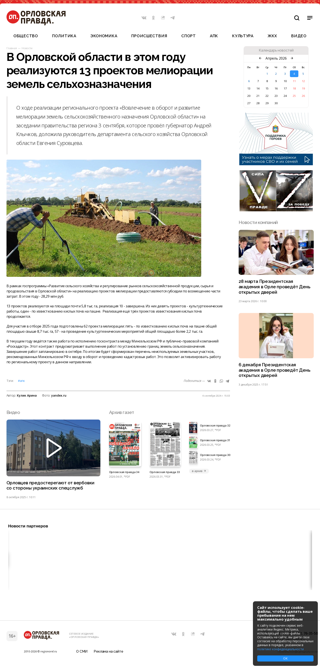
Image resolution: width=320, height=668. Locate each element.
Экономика (103, 36)
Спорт (188, 36)
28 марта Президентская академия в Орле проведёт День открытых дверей (275, 287)
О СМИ (82, 652)
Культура (243, 36)
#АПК (21, 381)
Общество (25, 36)
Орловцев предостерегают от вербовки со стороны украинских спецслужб (50, 485)
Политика (64, 36)
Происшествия (149, 36)
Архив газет (121, 412)
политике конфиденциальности (280, 649)
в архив (199, 471)
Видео (299, 36)
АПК (214, 36)
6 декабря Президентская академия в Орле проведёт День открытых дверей (275, 370)
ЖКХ (272, 36)
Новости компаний (258, 222)
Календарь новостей (276, 50)
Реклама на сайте (108, 652)
